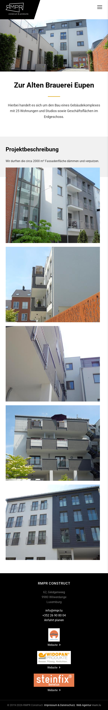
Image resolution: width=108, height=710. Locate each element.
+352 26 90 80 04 (54, 615)
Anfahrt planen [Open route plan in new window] (54, 620)
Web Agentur (83, 705)
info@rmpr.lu (54, 610)
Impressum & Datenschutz (59, 705)
